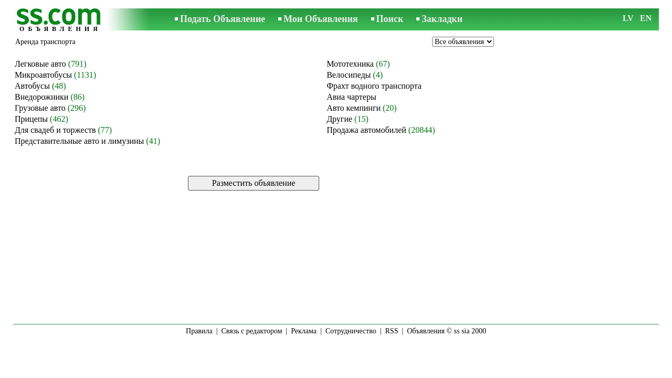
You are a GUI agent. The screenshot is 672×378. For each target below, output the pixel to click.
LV (628, 18)
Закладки (442, 19)
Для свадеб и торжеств (55, 129)
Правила (199, 331)
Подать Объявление (222, 19)
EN (646, 18)
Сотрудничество (351, 331)
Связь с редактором (252, 331)
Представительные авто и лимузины (79, 140)
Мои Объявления (321, 19)
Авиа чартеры (351, 96)
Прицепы (31, 118)
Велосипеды (349, 74)
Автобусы (32, 85)
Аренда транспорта (45, 42)
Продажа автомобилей (366, 129)
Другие (339, 118)
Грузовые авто (40, 107)
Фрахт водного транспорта (374, 85)
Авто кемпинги (354, 107)
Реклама (304, 331)
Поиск (390, 19)
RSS (391, 331)
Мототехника (350, 63)
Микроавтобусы (43, 74)
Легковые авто (40, 63)
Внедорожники (41, 96)
